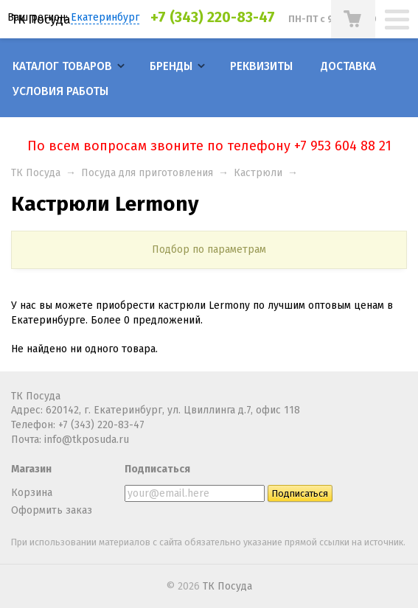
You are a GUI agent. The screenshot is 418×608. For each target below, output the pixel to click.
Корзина (31, 492)
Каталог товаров (62, 66)
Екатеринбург (105, 17)
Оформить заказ (51, 510)
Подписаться (157, 469)
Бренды (171, 66)
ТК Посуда (41, 19)
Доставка (348, 66)
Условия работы (60, 91)
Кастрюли (258, 173)
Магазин (31, 469)
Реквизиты (261, 66)
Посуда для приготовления (147, 173)
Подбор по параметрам (209, 249)
